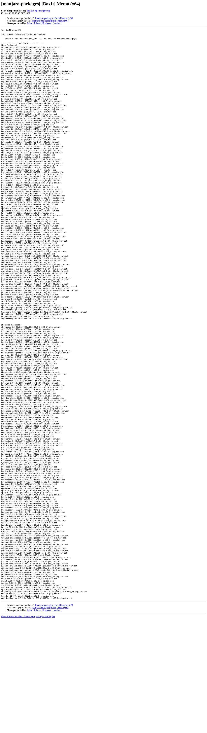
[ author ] (57, 23)
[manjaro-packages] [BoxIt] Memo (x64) (54, 18)
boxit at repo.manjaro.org (38, 10)
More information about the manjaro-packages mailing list (28, 730)
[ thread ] (38, 23)
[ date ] (30, 23)
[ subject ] (47, 23)
